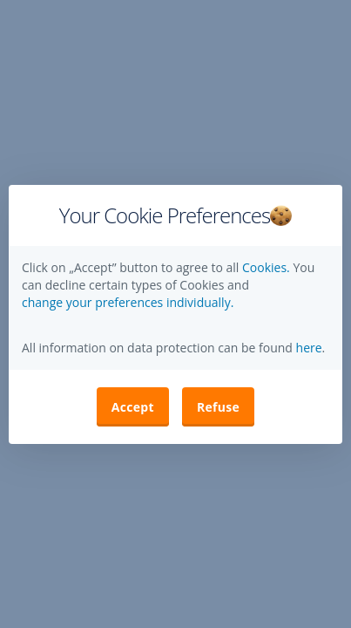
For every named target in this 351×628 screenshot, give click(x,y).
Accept (132, 407)
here (307, 347)
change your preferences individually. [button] (127, 302)
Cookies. (267, 267)
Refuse (218, 407)
